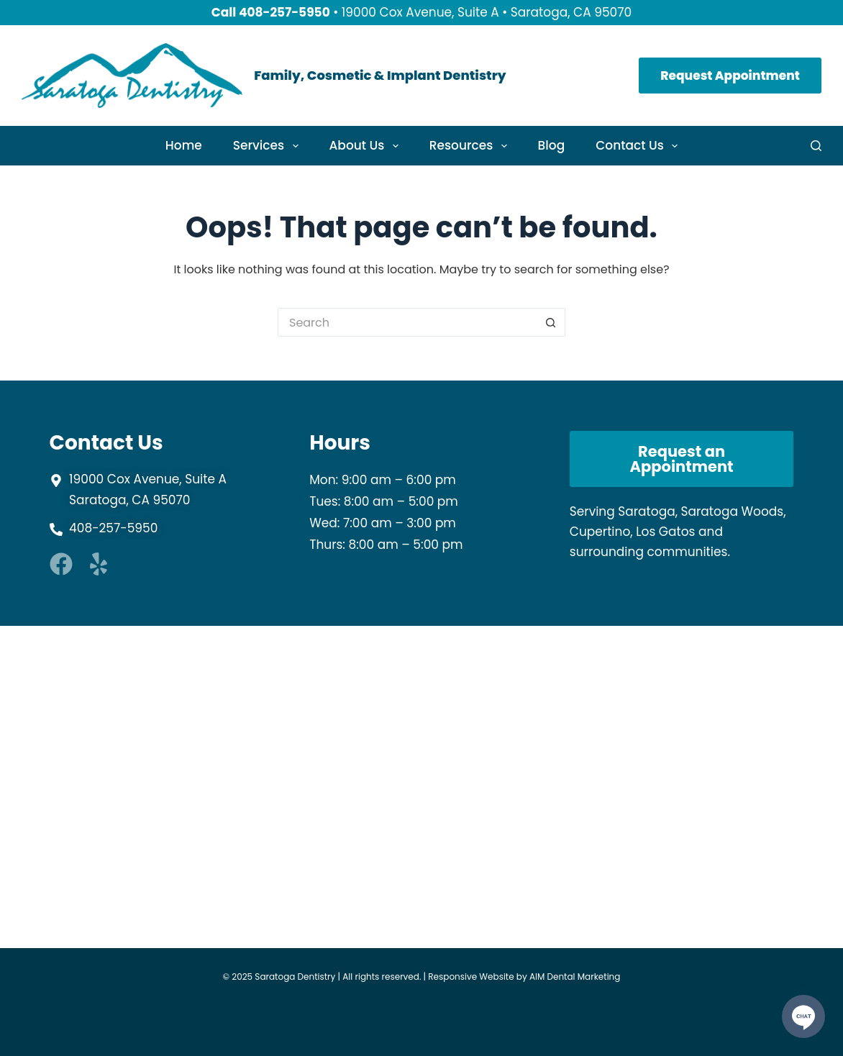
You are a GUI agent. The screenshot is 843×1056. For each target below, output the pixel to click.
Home (183, 145)
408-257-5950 (284, 12)
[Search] (816, 145)
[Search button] (551, 322)
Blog (551, 145)
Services (268, 145)
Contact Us (639, 145)
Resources (471, 145)
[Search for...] (407, 322)
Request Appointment (730, 75)
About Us (366, 145)
